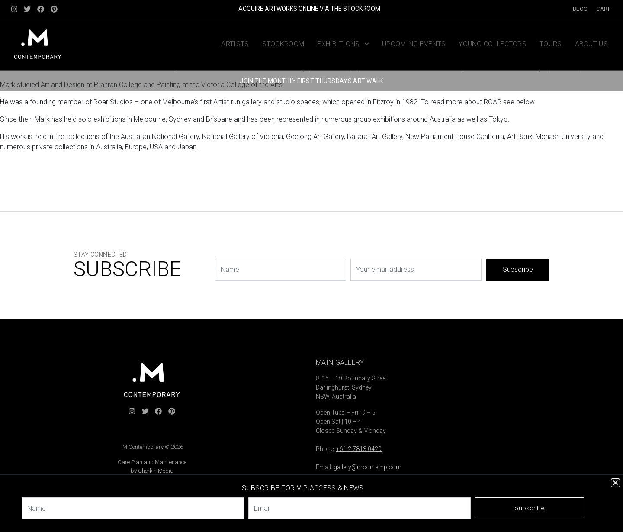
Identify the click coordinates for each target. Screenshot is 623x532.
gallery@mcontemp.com (367, 467)
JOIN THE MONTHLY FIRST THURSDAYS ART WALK (311, 80)
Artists (235, 44)
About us (591, 44)
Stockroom (283, 44)
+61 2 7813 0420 (359, 448)
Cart (603, 9)
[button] (615, 483)
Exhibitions (343, 44)
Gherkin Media (155, 471)
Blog (580, 9)
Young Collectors (493, 44)
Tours (551, 44)
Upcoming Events (414, 44)
